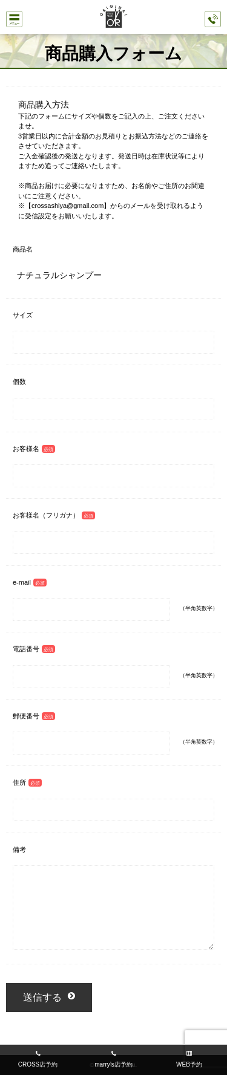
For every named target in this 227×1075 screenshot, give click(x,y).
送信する (42, 997)
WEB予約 (189, 1064)
